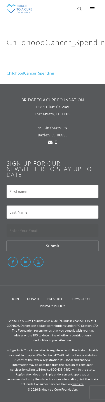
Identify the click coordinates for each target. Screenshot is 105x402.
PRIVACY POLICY (52, 306)
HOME (15, 299)
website (78, 384)
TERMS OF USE (80, 299)
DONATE (33, 299)
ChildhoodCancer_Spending (30, 73)
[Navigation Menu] (92, 9)
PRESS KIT (55, 299)
